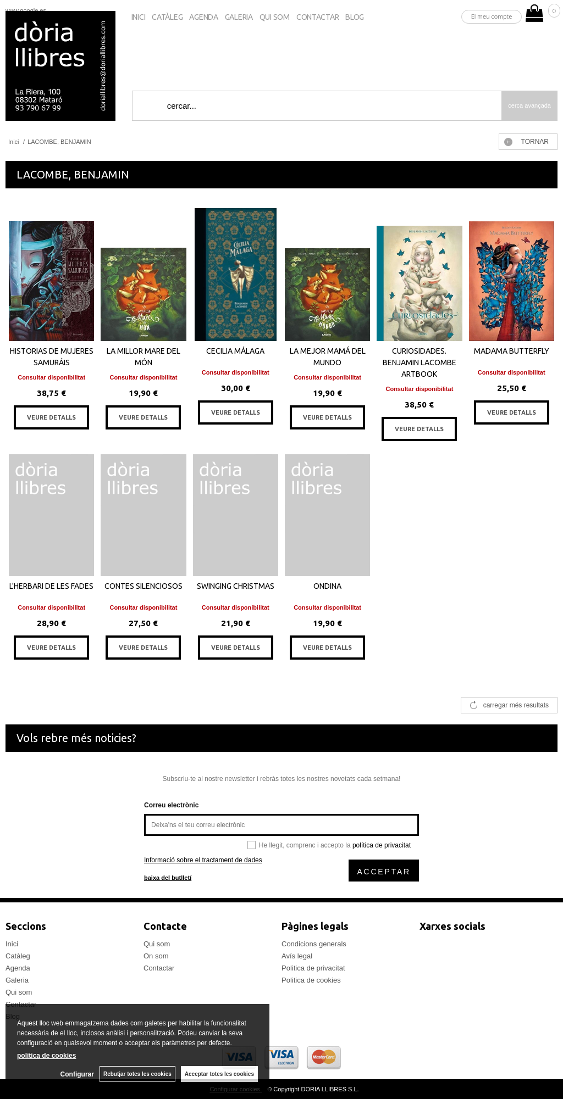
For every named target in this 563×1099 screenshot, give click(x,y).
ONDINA (327, 586)
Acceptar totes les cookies (219, 1074)
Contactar (317, 17)
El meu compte (491, 16)
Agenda (203, 17)
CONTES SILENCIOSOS (143, 586)
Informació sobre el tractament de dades (203, 860)
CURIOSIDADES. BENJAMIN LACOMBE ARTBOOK (419, 362)
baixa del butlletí (167, 877)
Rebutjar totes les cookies (137, 1074)
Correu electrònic (171, 805)
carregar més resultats (516, 705)
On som (156, 956)
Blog (354, 17)
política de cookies (46, 1055)
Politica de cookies (311, 980)
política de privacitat (381, 845)
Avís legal (297, 956)
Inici (138, 17)
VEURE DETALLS (51, 417)
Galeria (239, 17)
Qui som (275, 17)
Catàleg (167, 17)
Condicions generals (314, 944)
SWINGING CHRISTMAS (235, 586)
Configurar (77, 1074)
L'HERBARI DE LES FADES (51, 586)
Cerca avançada (529, 105)
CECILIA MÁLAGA (235, 351)
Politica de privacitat (313, 968)
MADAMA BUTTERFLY (511, 351)
